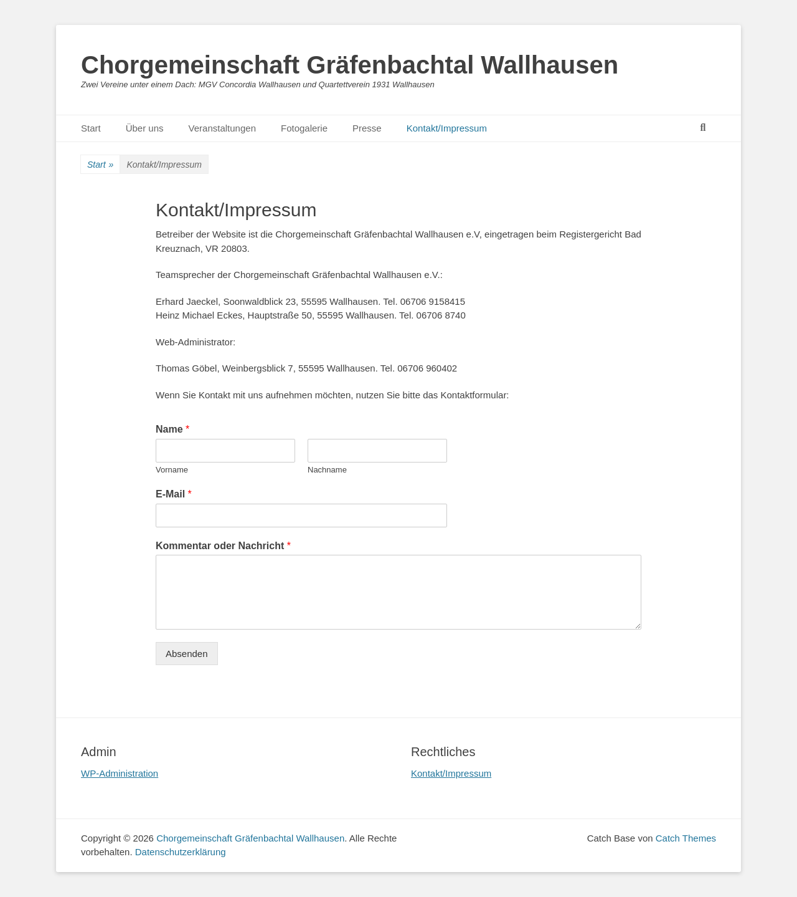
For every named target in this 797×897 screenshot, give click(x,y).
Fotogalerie (304, 128)
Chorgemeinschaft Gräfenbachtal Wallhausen (349, 65)
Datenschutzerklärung (180, 852)
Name (172, 429)
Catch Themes (686, 838)
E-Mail (174, 494)
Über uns (145, 128)
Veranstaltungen (222, 128)
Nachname (327, 469)
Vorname (172, 469)
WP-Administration (119, 773)
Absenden (187, 653)
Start (91, 128)
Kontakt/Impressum (447, 128)
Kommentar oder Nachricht (223, 545)
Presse (367, 128)
